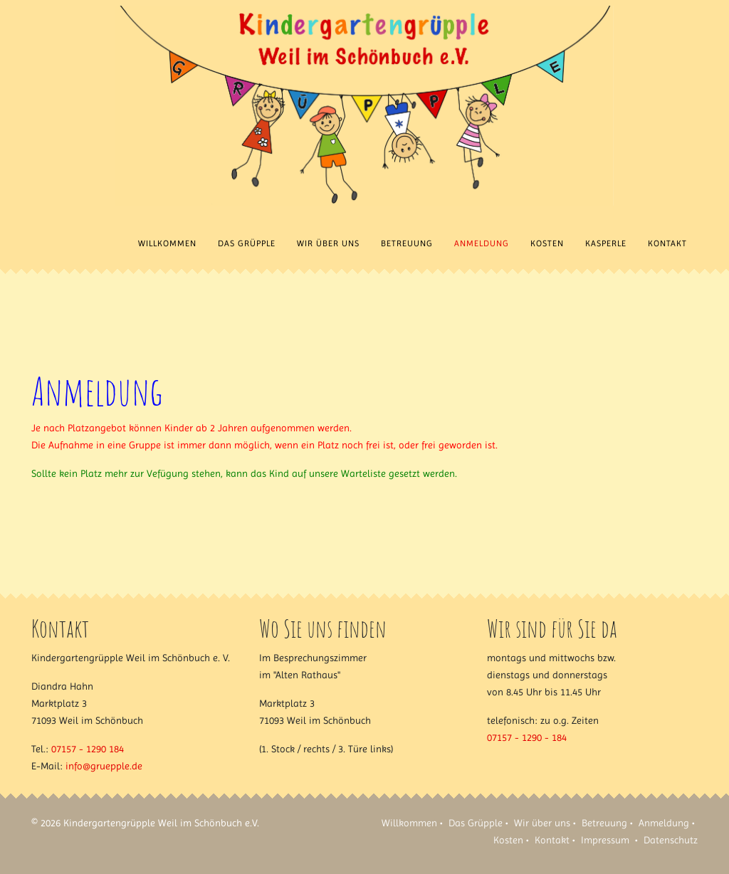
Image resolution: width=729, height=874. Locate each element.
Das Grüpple (247, 243)
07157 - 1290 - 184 (527, 737)
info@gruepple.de (103, 766)
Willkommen (167, 243)
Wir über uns (328, 243)
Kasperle (605, 243)
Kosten (547, 243)
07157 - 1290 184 (87, 748)
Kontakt (667, 243)
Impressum (605, 840)
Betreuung (407, 243)
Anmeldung (481, 243)
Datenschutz (671, 840)
